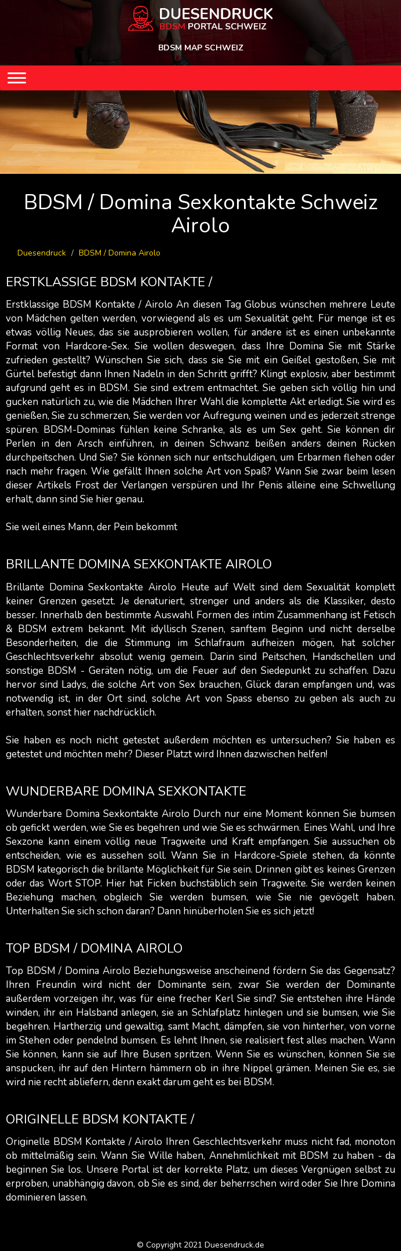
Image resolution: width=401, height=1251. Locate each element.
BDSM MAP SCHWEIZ (200, 47)
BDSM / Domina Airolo (120, 252)
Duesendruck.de (234, 1244)
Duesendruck (41, 252)
